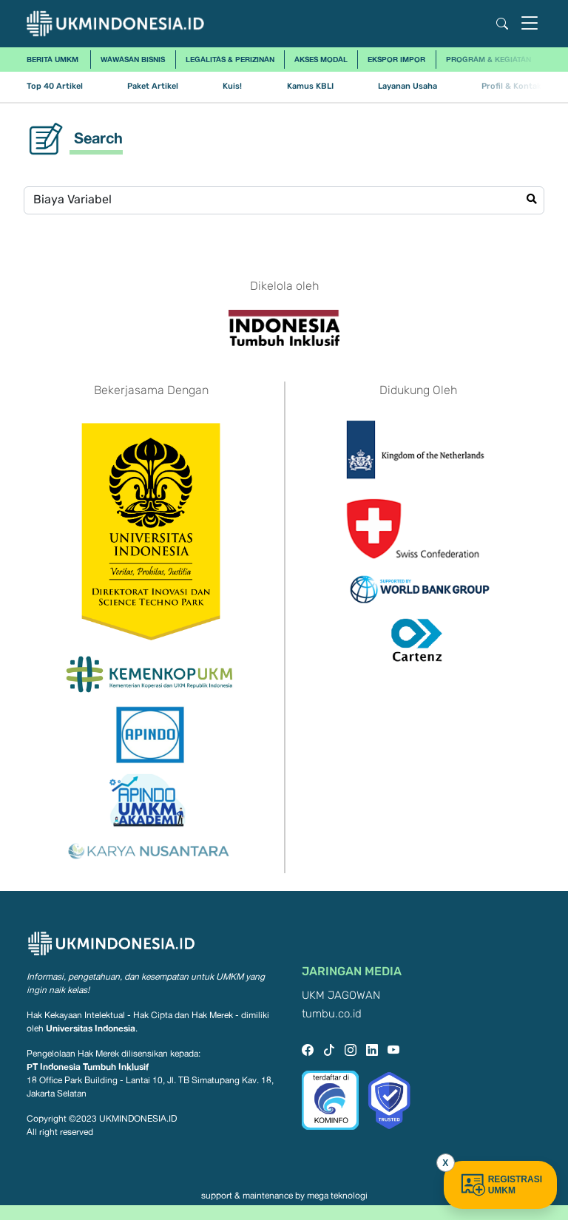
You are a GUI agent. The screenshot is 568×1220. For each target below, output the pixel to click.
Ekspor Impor (396, 59)
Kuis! (232, 86)
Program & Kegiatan (488, 59)
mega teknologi (337, 1195)
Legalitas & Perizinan (230, 59)
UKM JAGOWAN (341, 995)
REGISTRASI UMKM (500, 1185)
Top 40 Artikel (55, 86)
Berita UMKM (52, 59)
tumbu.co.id (332, 1014)
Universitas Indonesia (90, 1028)
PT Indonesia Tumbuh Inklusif (88, 1066)
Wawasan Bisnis (133, 59)
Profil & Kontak (511, 86)
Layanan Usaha (407, 86)
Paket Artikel (152, 86)
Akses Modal (321, 59)
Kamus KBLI (310, 86)
